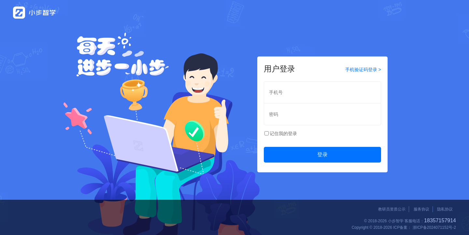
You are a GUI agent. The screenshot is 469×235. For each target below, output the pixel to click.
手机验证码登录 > (363, 69)
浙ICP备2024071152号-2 (434, 227)
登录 (322, 154)
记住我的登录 (283, 133)
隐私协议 (445, 209)
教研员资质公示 (391, 209)
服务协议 (421, 209)
